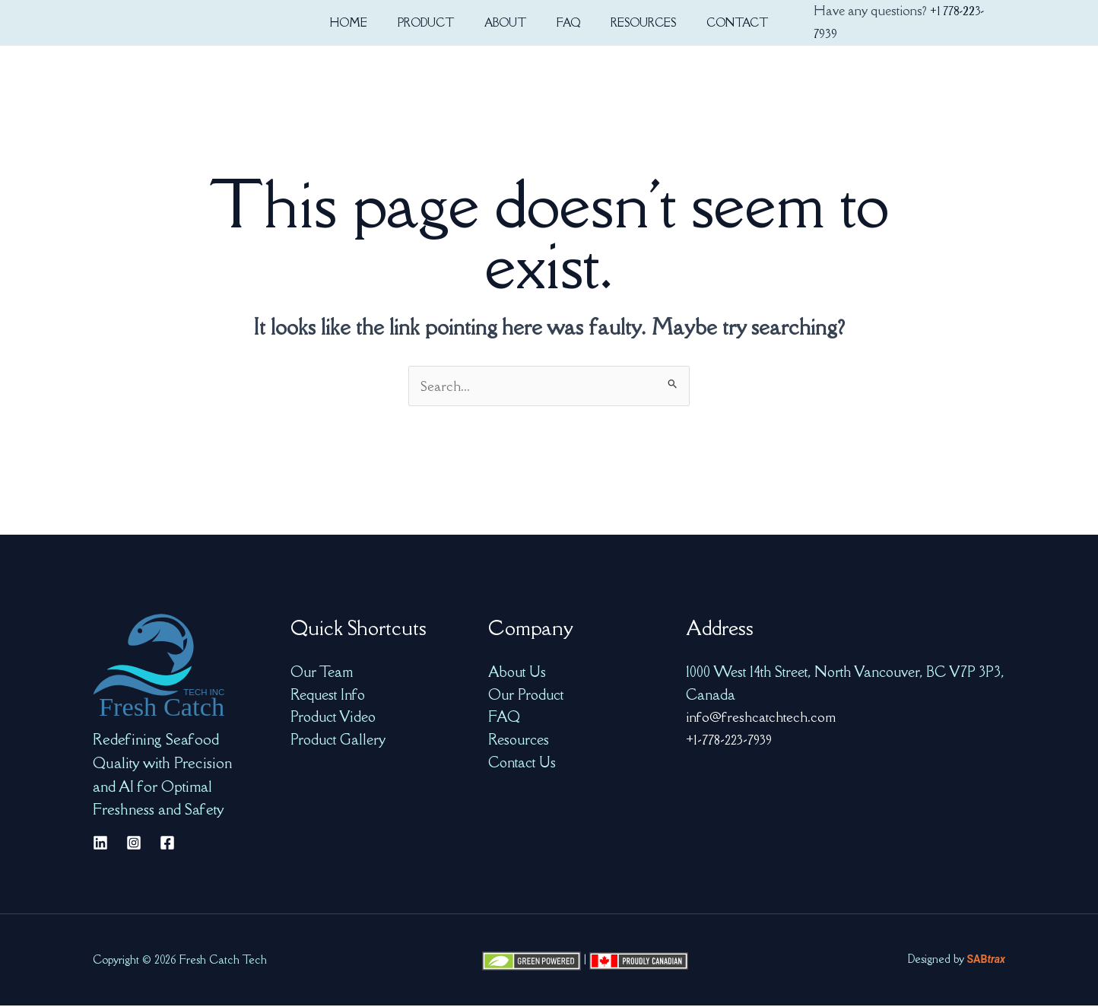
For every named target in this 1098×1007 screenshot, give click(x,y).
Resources (518, 741)
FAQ (504, 718)
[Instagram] (133, 844)
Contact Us (522, 763)
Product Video (333, 718)
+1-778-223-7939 (732, 741)
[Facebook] (167, 844)
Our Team (321, 673)
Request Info (327, 696)
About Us (517, 673)
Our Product (525, 696)
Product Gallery (338, 741)
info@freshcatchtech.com (762, 718)
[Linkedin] (100, 844)
